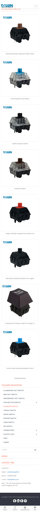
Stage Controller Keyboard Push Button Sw (20, 233)
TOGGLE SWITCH (10, 410)
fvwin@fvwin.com (13, 479)
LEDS (5, 438)
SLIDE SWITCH (9, 422)
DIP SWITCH (8, 426)
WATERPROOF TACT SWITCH (14, 398)
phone (15, 508)
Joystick (6, 442)
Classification (25, 508)
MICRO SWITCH (9, 414)
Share (5, 508)
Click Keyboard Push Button (20, 99)
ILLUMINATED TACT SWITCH (14, 390)
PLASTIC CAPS (9, 434)
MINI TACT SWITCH (10, 394)
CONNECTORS (9, 430)
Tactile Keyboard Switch (20, 143)
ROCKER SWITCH (10, 418)
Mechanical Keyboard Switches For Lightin (20, 278)
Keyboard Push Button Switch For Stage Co (19, 323)
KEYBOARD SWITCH (11, 406)
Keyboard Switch (20, 188)
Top (35, 508)
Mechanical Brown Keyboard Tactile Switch (20, 54)
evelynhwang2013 (13, 472)
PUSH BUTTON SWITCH (12, 402)
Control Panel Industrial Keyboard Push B (20, 368)
